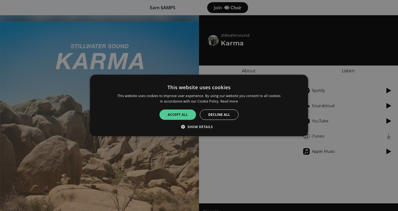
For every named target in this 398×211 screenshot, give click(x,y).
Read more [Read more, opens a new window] (229, 101)
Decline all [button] (219, 114)
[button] (199, 126)
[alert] (199, 105)
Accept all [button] (178, 114)
